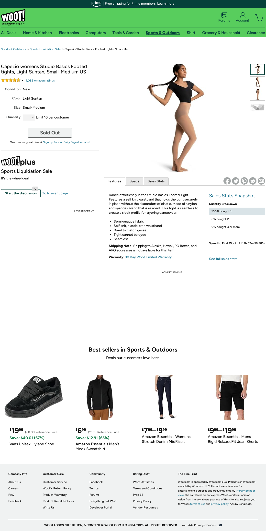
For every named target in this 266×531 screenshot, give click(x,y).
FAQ (11, 494)
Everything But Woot (103, 501)
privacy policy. (220, 504)
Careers (13, 488)
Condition (13, 89)
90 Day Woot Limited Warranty (148, 257)
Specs (134, 181)
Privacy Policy (142, 501)
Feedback (15, 501)
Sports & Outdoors (13, 49)
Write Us (49, 507)
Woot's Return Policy (57, 488)
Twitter (94, 488)
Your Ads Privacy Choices (199, 525)
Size (17, 108)
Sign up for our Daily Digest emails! (66, 142)
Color (16, 98)
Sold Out (50, 133)
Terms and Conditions (147, 488)
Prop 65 (138, 494)
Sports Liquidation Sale (45, 49)
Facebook (96, 482)
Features (114, 181)
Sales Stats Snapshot (232, 196)
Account (242, 17)
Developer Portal (100, 507)
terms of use (197, 504)
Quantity (13, 117)
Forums (224, 17)
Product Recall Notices (58, 501)
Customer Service (55, 482)
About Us (14, 482)
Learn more (166, 3)
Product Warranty (54, 494)
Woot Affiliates (143, 482)
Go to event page (55, 193)
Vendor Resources (145, 507)
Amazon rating (40, 80)
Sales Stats (156, 181)
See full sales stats (223, 259)
